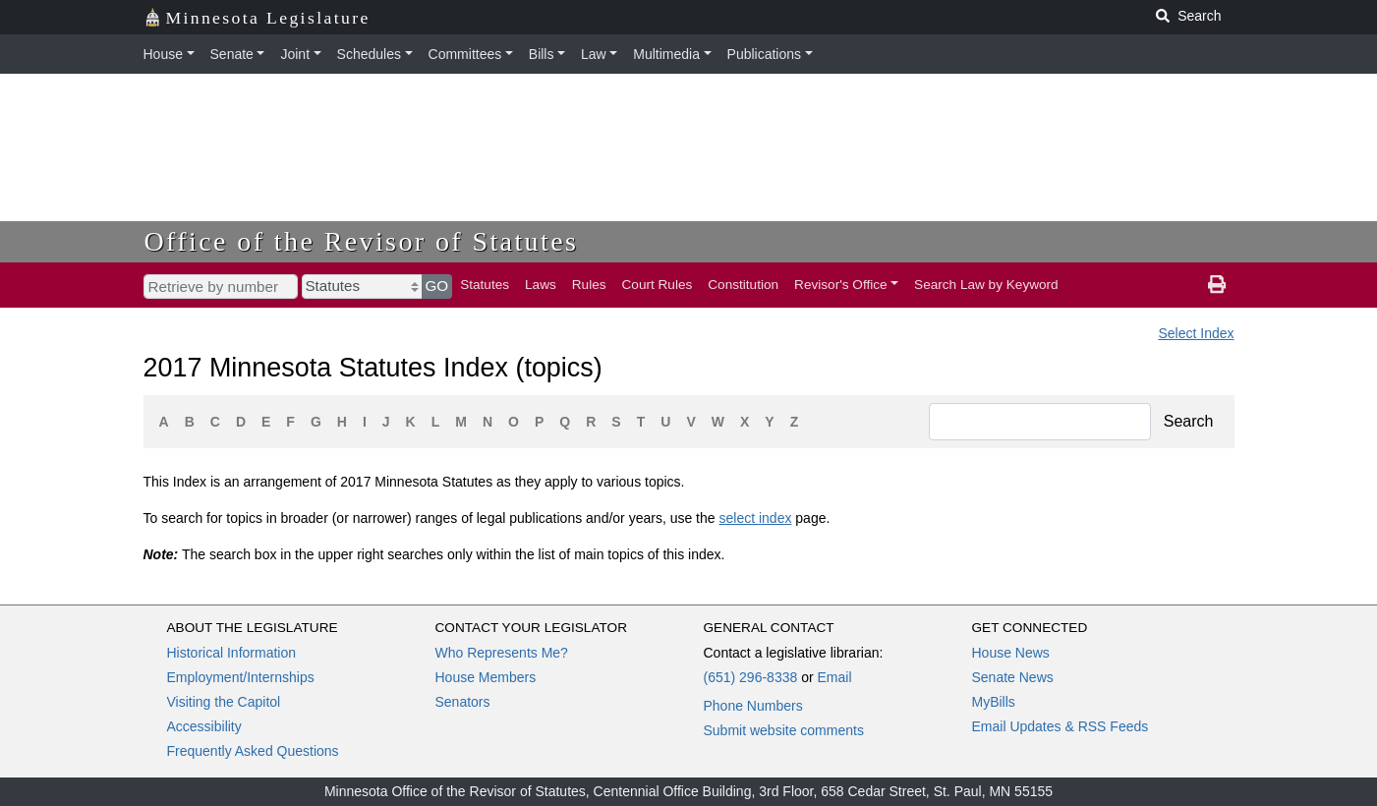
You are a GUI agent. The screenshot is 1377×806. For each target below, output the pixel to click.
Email (834, 677)
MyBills (993, 702)
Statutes (484, 284)
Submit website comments (784, 730)
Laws (540, 284)
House (163, 54)
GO (437, 285)
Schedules (369, 54)
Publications (764, 54)
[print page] (1217, 285)
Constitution (743, 284)
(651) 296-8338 (751, 677)
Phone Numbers (753, 706)
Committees (465, 54)
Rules (589, 284)
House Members (486, 677)
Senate (232, 54)
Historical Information (232, 653)
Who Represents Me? (501, 653)
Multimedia (666, 54)
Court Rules (657, 284)
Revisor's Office (841, 284)
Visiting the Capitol (224, 702)
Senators (462, 702)
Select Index (1196, 333)
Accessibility (204, 726)
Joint (295, 54)
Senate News (1013, 677)
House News (1011, 653)
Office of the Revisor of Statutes (361, 241)
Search (1189, 421)
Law (593, 54)
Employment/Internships (241, 677)
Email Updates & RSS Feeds (1060, 726)
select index (754, 518)
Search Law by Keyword (986, 284)
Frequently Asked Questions (253, 751)
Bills (541, 54)
